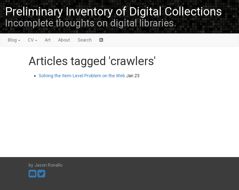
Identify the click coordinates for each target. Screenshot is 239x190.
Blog (14, 40)
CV (32, 40)
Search (85, 40)
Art (48, 40)
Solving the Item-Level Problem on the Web (82, 75)
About (64, 40)
